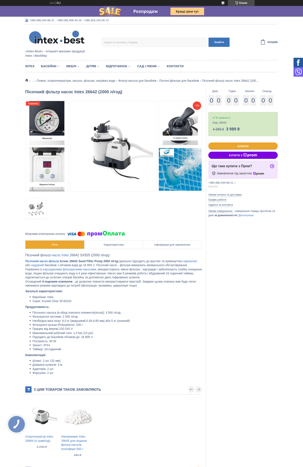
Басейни (48, 66)
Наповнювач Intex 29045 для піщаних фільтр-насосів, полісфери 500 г (74, 443)
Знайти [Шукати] (219, 42)
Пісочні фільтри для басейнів (179, 80)
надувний (37, 265)
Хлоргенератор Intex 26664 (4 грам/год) (39, 438)
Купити (243, 146)
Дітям (91, 66)
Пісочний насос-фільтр (42, 261)
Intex (30, 66)
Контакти (175, 66)
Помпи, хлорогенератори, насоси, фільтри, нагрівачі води (76, 80)
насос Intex (60, 255)
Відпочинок (116, 66)
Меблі (71, 66)
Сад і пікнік (147, 66)
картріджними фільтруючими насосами (69, 269)
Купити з (243, 155)
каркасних (190, 261)
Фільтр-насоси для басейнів (137, 80)
